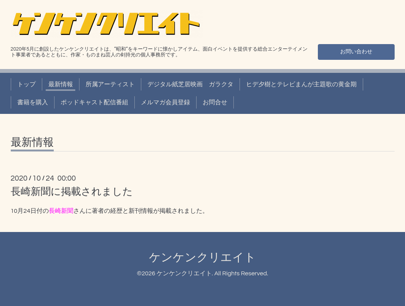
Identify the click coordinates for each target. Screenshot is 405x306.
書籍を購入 (32, 102)
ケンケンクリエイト (202, 257)
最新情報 (60, 84)
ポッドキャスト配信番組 (94, 102)
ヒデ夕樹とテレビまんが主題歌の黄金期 (301, 84)
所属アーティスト (110, 84)
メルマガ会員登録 (165, 102)
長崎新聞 (61, 211)
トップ (26, 84)
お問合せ (215, 102)
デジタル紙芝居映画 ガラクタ (190, 84)
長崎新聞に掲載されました (72, 192)
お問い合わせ (356, 51)
